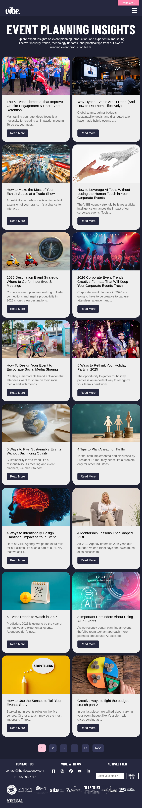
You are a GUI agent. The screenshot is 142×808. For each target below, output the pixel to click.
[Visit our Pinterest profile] (71, 771)
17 (85, 748)
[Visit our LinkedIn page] (88, 771)
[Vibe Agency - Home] (12, 10)
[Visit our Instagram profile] (62, 771)
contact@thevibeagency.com (25, 770)
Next (98, 748)
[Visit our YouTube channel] (79, 771)
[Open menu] (134, 10)
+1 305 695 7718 (24, 777)
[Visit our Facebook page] (53, 771)
